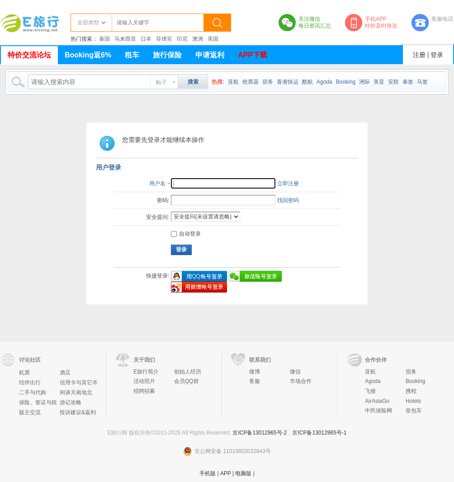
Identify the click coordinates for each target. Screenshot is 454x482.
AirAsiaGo (377, 401)
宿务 (267, 82)
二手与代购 (32, 392)
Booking (345, 82)
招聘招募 (144, 391)
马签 (422, 82)
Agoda (324, 82)
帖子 (161, 82)
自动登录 (186, 234)
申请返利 (209, 55)
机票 (24, 372)
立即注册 (288, 183)
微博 (254, 372)
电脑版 (243, 473)
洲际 (364, 82)
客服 (254, 381)
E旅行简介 (146, 372)
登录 (436, 54)
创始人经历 (187, 372)
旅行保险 (167, 55)
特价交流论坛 (29, 55)
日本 (146, 39)
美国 (213, 39)
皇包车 (414, 410)
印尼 (182, 39)
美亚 (379, 82)
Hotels (413, 401)
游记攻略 (70, 402)
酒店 (65, 372)
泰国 (104, 39)
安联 (393, 82)
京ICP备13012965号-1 (319, 433)
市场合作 (301, 381)
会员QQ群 (186, 381)
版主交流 (30, 412)
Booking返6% (88, 55)
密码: (163, 200)
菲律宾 (164, 39)
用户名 (157, 183)
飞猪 (370, 391)
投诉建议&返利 (78, 412)
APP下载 (252, 55)
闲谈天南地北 (76, 392)
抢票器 (250, 82)
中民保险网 (378, 410)
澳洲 (197, 39)
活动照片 (144, 381)
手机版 (207, 473)
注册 (419, 54)
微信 (295, 372)
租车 (132, 55)
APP (225, 473)
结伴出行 (30, 382)
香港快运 (287, 82)
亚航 (233, 82)
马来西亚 (125, 39)
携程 (411, 391)
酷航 (307, 82)
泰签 (407, 82)
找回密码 (288, 200)
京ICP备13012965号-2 (259, 433)
